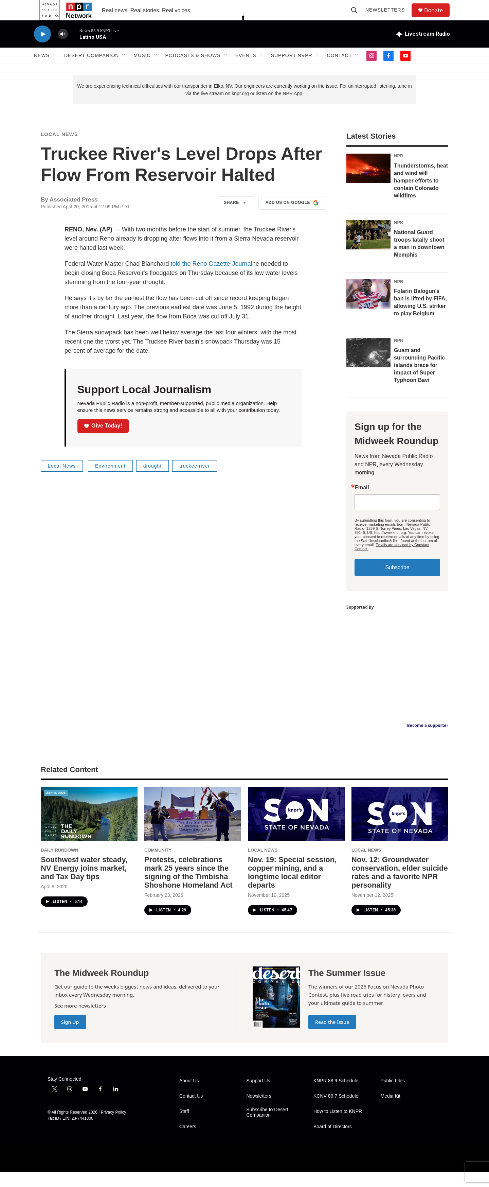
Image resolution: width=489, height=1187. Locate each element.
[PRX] (209, 1173)
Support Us (258, 1096)
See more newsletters (80, 1020)
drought (152, 481)
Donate (437, 17)
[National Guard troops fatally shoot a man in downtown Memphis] (368, 250)
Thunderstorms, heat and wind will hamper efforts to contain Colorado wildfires (421, 196)
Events (245, 70)
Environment (110, 481)
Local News (59, 149)
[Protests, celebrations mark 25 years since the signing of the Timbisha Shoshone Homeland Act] (192, 829)
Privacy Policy (113, 1127)
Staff (184, 1126)
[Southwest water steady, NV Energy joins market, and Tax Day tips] (89, 829)
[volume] (63, 49)
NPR (398, 171)
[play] (42, 49)
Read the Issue (332, 1037)
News (42, 70)
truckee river (194, 481)
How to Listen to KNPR (337, 1126)
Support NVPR (291, 70)
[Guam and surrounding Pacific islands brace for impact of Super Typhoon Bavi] (368, 368)
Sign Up (70, 1037)
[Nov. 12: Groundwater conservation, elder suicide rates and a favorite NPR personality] (399, 829)
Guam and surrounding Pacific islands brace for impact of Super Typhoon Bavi (419, 380)
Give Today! (103, 441)
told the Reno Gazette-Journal (211, 279)
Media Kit (390, 1111)
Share (235, 218)
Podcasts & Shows (193, 70)
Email (362, 503)
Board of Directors (332, 1142)
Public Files (393, 1096)
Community (157, 865)
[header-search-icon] (357, 17)
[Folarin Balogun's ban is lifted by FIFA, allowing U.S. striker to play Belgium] (368, 309)
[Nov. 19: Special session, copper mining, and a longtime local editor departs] (296, 829)
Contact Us (191, 1111)
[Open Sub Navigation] (54, 70)
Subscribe (397, 583)
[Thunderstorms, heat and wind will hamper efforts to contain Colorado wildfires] (368, 183)
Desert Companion (91, 70)
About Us (189, 1096)
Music (141, 70)
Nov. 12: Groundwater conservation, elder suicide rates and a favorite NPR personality (399, 888)
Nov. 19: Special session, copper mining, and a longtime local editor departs (292, 888)
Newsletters (388, 17)
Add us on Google (292, 218)
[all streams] (423, 49)
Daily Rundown (59, 865)
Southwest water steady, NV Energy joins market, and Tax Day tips (84, 883)
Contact (339, 70)
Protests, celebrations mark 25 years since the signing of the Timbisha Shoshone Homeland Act (188, 888)
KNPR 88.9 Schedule (335, 1096)
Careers (187, 1142)
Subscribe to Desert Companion (267, 1127)
